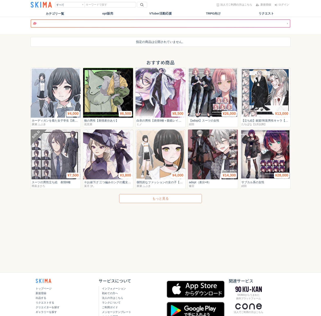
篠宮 (191, 186)
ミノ (139, 124)
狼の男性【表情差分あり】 (102, 120)
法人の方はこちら (112, 297)
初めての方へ (110, 293)
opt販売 (107, 13)
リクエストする (45, 302)
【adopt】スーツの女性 (205, 120)
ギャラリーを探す (46, 312)
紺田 (191, 124)
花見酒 (88, 124)
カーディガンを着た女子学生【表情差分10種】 (64, 120)
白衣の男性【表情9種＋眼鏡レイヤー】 (163, 120)
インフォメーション (114, 288)
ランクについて (111, 302)
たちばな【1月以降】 (254, 124)
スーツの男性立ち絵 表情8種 (52, 182)
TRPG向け (213, 13)
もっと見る (160, 198)
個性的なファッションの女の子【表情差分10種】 (171, 182)
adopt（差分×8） (200, 182)
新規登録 (41, 293)
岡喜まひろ (38, 186)
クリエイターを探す (48, 307)
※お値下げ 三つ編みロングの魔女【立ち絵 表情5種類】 (122, 182)
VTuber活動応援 (160, 13)
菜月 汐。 (90, 186)
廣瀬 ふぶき (39, 124)
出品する (41, 297)
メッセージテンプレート (116, 312)
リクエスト (266, 13)
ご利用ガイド (110, 307)
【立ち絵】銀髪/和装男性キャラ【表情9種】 (271, 120)
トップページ (44, 288)
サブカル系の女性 (253, 182)
